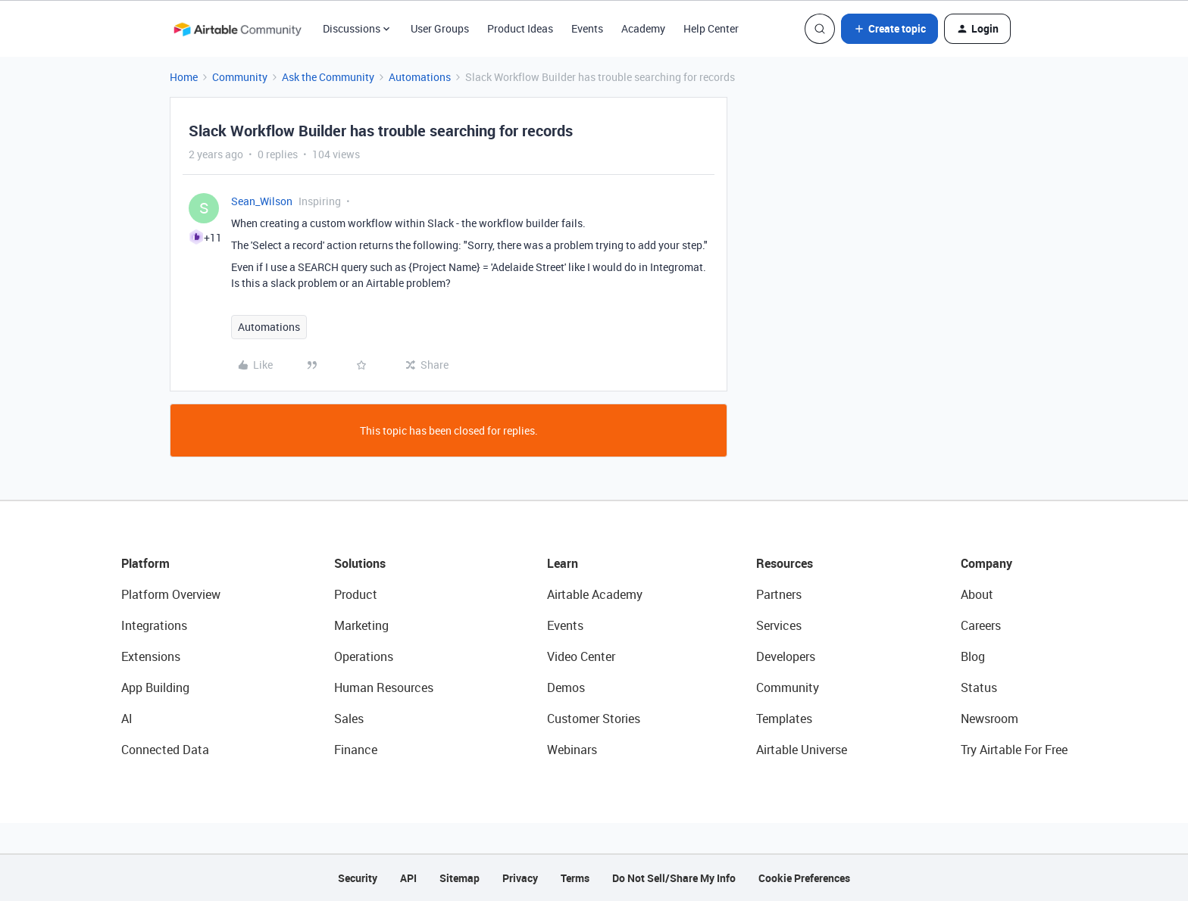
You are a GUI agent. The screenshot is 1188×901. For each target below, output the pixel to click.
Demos (566, 687)
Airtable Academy (594, 594)
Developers (785, 656)
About (977, 594)
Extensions (150, 656)
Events (587, 28)
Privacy (520, 878)
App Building (155, 687)
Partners (779, 594)
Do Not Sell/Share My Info (674, 878)
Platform (145, 563)
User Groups (440, 28)
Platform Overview (170, 594)
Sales (349, 718)
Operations (363, 656)
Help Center (711, 28)
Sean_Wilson (261, 201)
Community (239, 77)
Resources (784, 563)
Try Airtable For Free (1014, 749)
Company (986, 563)
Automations (420, 77)
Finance (355, 749)
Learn (562, 563)
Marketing (361, 625)
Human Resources (383, 687)
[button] (889, 29)
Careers (981, 625)
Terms (575, 878)
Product (355, 594)
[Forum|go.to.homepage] (237, 29)
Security (357, 878)
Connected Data (165, 749)
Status (979, 687)
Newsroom (989, 718)
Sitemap (459, 878)
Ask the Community (328, 77)
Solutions (360, 563)
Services (779, 625)
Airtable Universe (801, 749)
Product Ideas (520, 28)
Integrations (154, 625)
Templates (784, 718)
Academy (643, 28)
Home (184, 77)
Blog (973, 656)
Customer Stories (593, 718)
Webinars (572, 749)
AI (127, 718)
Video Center (581, 656)
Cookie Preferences (804, 878)
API (408, 878)
